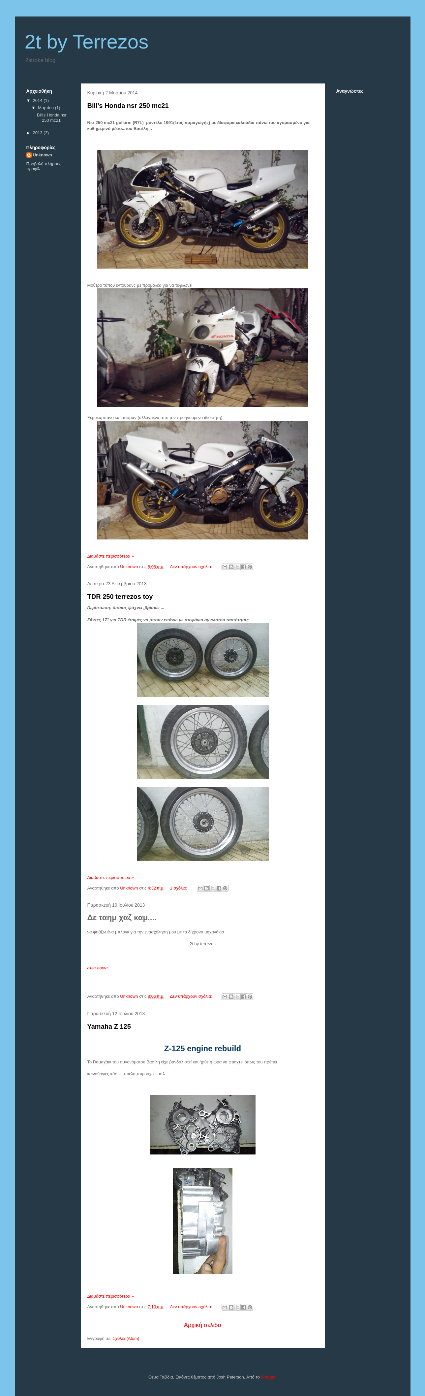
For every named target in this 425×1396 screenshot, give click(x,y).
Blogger (268, 1377)
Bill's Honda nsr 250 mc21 (128, 105)
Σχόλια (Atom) (125, 1338)
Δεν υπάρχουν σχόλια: (191, 566)
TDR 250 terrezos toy (120, 596)
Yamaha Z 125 (109, 1026)
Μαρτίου (46, 107)
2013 (38, 132)
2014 (38, 100)
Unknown (42, 154)
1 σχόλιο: (179, 888)
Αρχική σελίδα (202, 1325)
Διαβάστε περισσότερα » (110, 556)
